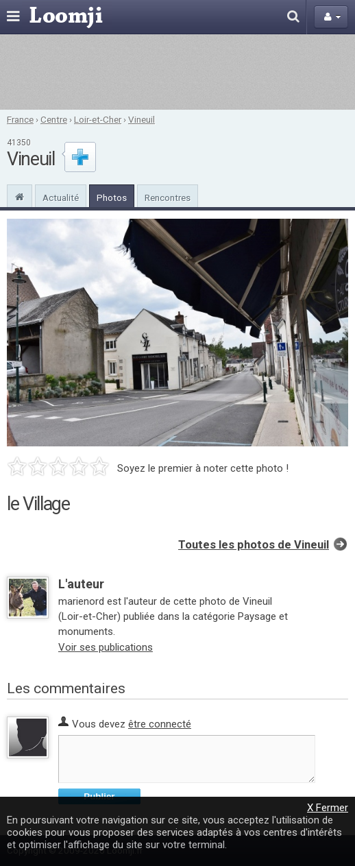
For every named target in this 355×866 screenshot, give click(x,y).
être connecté (159, 724)
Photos (112, 197)
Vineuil (141, 119)
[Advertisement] (177, 72)
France (20, 119)
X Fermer (327, 808)
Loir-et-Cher (97, 119)
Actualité (60, 197)
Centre (53, 119)
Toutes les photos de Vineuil (253, 544)
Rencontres (168, 197)
